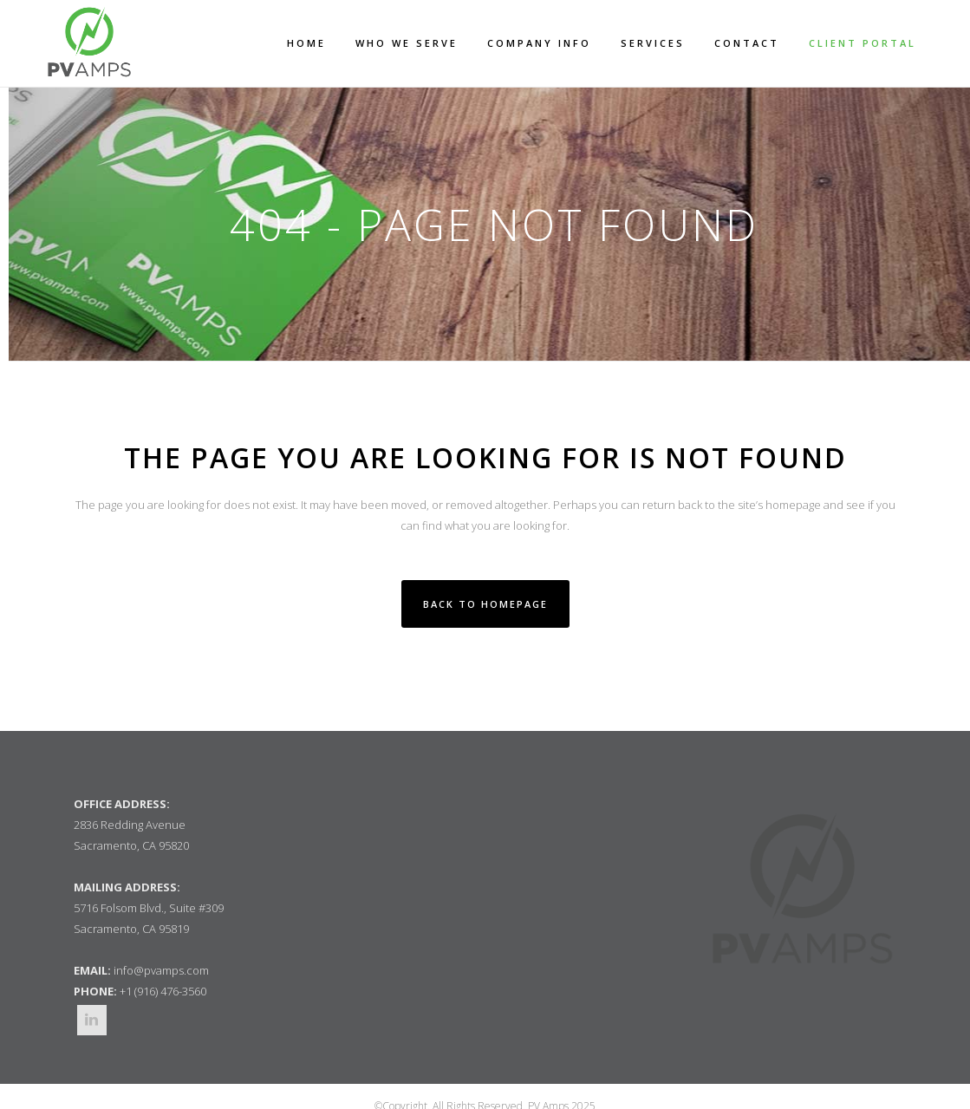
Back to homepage (485, 603)
